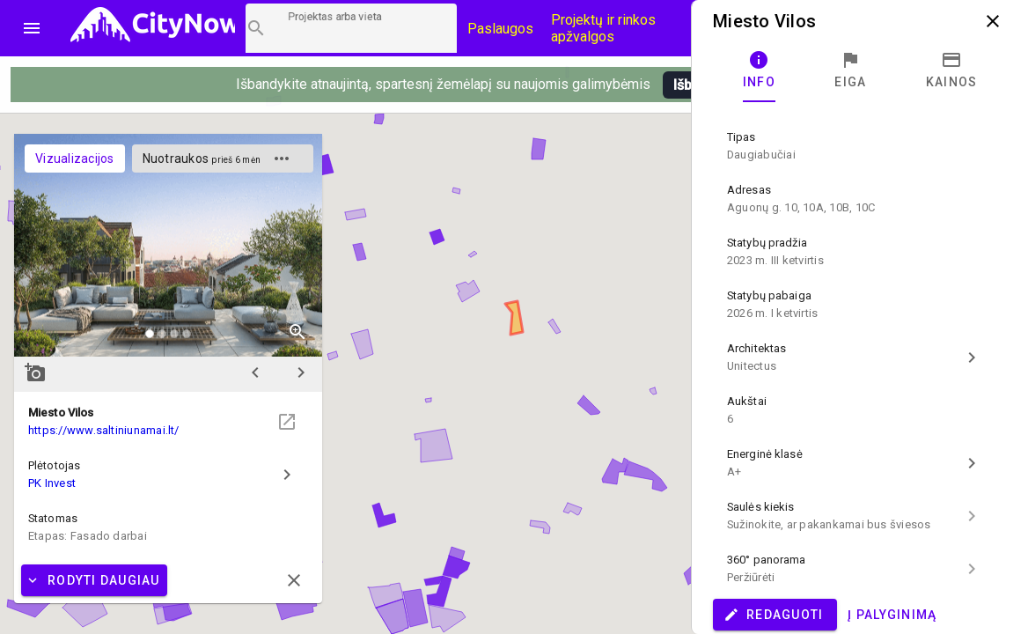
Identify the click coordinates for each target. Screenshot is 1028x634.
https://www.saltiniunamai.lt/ (104, 430)
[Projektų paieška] (351, 28)
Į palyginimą (892, 615)
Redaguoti (773, 615)
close (992, 21)
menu (31, 28)
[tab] (759, 70)
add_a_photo (35, 372)
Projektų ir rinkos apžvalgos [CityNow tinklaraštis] (603, 28)
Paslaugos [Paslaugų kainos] (500, 28)
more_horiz (281, 158)
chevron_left (255, 372)
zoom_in (297, 332)
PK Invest (52, 483)
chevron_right (301, 372)
